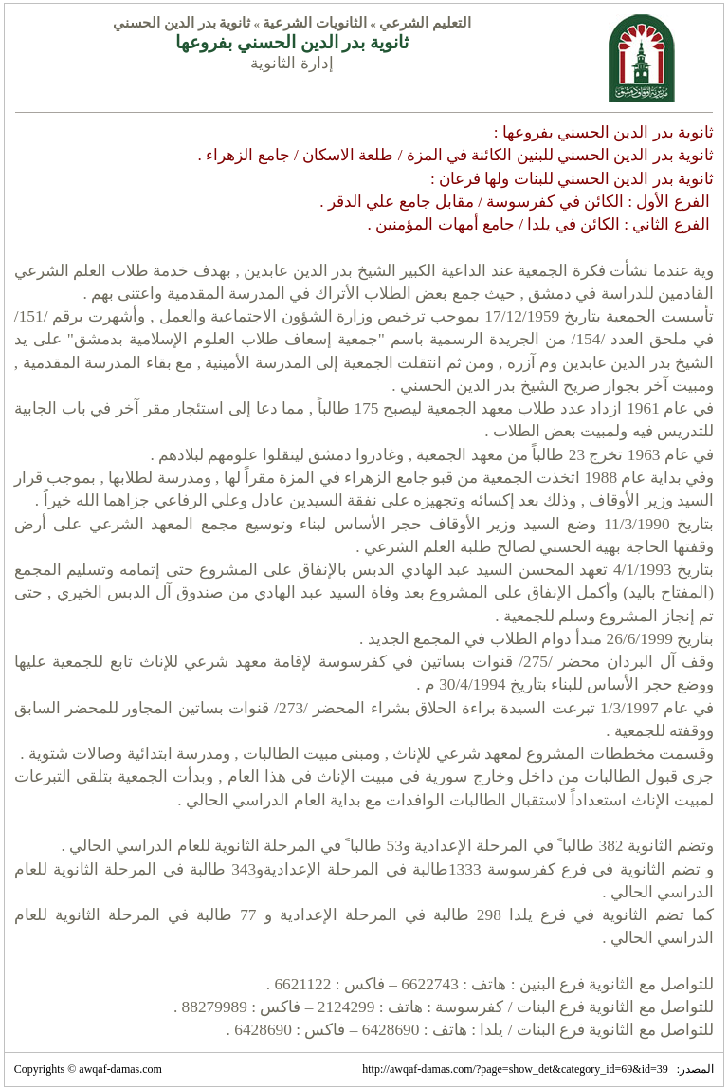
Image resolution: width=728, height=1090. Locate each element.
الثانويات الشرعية (315, 22)
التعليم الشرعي (425, 22)
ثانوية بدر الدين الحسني (181, 22)
